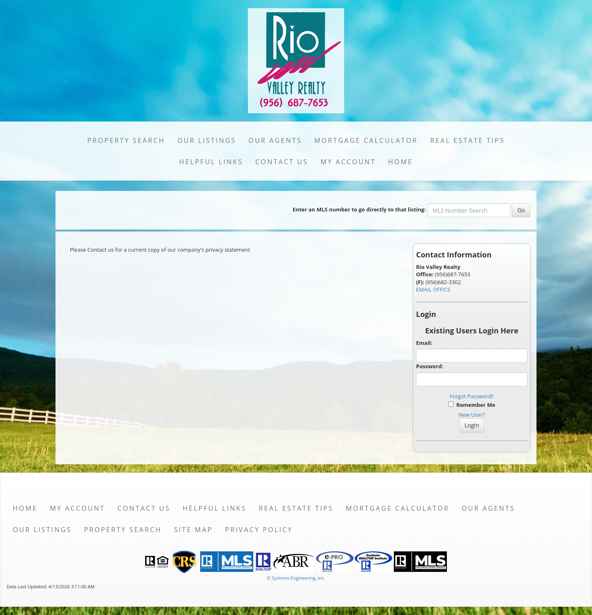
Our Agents (275, 140)
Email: (424, 343)
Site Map (193, 529)
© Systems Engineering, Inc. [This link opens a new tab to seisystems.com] (296, 578)
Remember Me (471, 404)
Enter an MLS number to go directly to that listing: (359, 209)
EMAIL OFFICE (433, 289)
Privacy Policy (259, 529)
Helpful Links (211, 161)
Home (400, 161)
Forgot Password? (472, 396)
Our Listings (206, 140)
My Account (348, 161)
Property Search (126, 140)
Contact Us (281, 161)
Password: (429, 366)
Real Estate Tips (467, 140)
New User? (471, 414)
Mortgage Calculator (366, 140)
